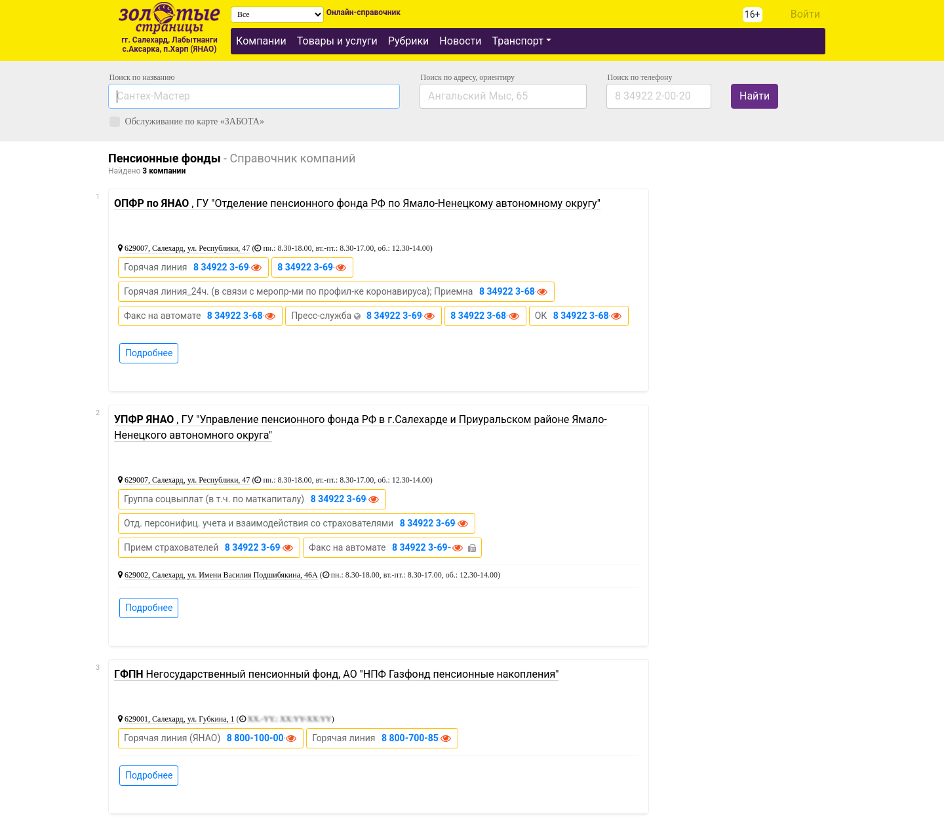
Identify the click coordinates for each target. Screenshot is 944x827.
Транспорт (517, 41)
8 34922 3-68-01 (514, 291)
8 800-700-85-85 (417, 738)
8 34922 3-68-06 (242, 315)
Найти (754, 96)
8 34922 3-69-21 (401, 315)
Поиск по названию (142, 77)
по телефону (640, 77)
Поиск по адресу (468, 77)
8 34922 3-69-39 (434, 523)
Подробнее (148, 353)
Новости (460, 41)
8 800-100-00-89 (262, 738)
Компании (261, 41)
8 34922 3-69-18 (259, 547)
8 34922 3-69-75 (427, 547)
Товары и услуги (337, 41)
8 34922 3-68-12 (485, 315)
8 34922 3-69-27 (345, 499)
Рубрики (408, 41)
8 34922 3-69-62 (312, 267)
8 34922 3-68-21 (588, 315)
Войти (805, 14)
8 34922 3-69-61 (228, 267)
